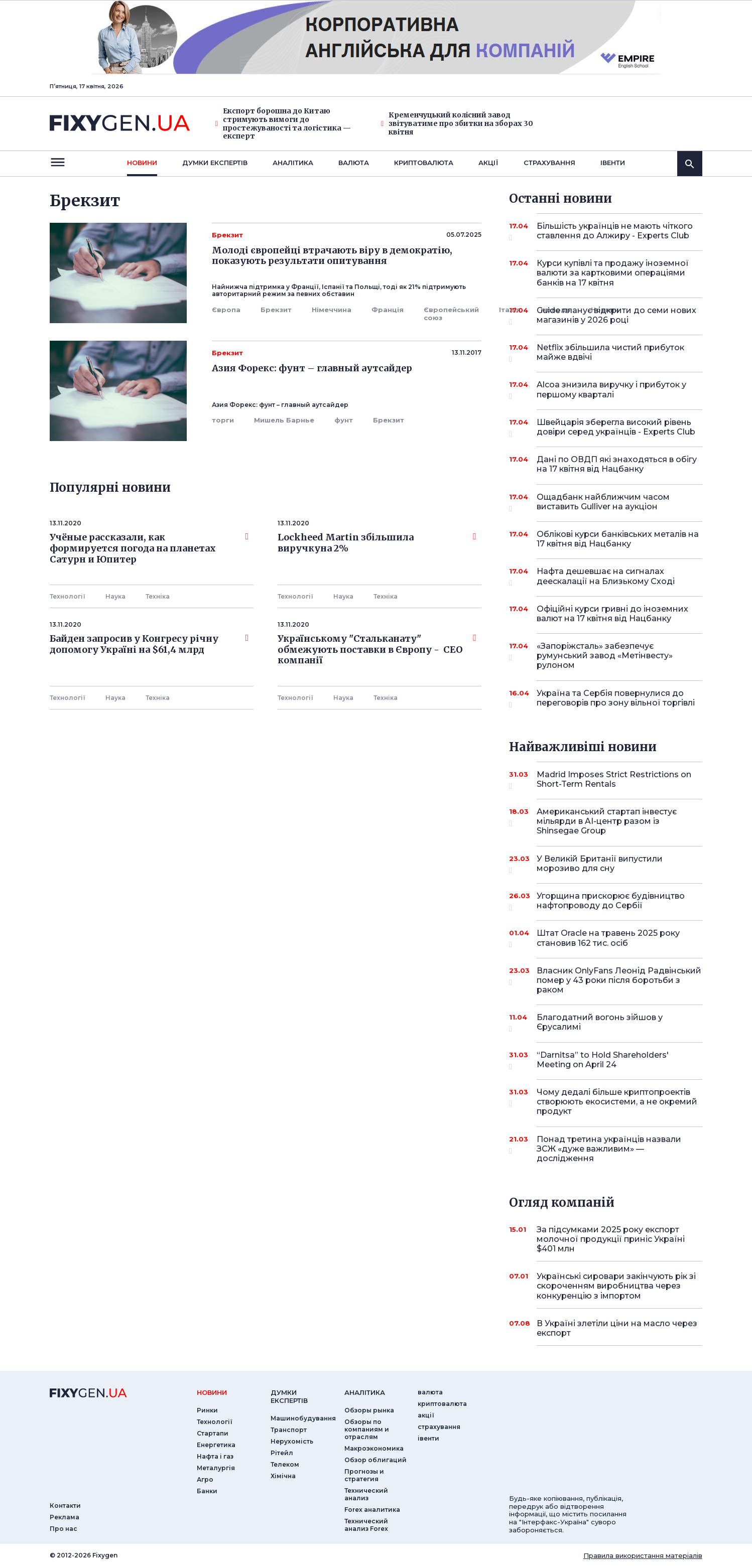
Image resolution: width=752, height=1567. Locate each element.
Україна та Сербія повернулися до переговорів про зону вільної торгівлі (616, 698)
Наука (115, 596)
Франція (387, 310)
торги (223, 420)
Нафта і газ (215, 1456)
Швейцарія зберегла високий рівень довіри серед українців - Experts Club (616, 427)
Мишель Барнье (284, 420)
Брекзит (276, 310)
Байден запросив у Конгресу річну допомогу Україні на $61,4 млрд (149, 644)
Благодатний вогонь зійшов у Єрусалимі (606, 1023)
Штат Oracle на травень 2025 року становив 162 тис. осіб (608, 938)
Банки (207, 1491)
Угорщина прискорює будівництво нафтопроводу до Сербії (611, 901)
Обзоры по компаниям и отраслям (366, 1429)
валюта (353, 163)
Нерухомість (292, 1441)
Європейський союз (451, 314)
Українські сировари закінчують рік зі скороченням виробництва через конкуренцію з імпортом (616, 1285)
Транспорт (289, 1430)
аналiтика (364, 1392)
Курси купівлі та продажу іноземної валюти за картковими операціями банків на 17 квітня (613, 272)
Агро (205, 1479)
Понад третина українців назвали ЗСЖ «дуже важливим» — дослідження (609, 1148)
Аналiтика (293, 163)
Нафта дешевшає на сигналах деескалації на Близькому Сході (606, 576)
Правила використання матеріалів (642, 1555)
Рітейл (282, 1453)
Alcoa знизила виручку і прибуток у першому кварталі (611, 390)
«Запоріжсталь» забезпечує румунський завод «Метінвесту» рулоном (606, 655)
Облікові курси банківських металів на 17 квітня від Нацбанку (618, 538)
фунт (343, 420)
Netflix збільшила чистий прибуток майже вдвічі (610, 353)
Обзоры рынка (369, 1410)
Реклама (64, 1517)
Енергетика (216, 1445)
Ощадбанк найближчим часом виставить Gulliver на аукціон (606, 502)
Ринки (207, 1410)
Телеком (285, 1464)
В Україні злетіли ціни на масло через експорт (617, 1328)
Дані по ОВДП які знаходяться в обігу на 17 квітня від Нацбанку (617, 464)
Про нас (63, 1528)
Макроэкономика (374, 1448)
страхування (549, 163)
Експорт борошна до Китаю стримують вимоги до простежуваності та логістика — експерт (283, 123)
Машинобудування (303, 1418)
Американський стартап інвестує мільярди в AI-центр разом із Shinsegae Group (607, 821)
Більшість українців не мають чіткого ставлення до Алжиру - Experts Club (615, 231)
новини (142, 163)
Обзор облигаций (375, 1460)
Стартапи (212, 1433)
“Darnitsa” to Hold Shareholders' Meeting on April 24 (606, 1060)
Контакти (65, 1505)
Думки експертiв (214, 163)
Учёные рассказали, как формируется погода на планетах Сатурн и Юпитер (149, 548)
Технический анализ (366, 1494)
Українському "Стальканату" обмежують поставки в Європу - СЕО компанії (377, 649)
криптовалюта (423, 163)
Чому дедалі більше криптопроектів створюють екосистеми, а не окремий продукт (617, 1101)
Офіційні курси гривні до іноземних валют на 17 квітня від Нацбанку (612, 613)
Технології (67, 596)
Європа (226, 310)
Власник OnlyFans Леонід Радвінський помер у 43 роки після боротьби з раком (619, 980)
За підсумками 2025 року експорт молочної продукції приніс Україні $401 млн (611, 1239)
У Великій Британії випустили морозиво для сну (606, 864)
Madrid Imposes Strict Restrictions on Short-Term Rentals (614, 780)
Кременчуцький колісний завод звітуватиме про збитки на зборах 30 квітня (457, 123)
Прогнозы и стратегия (364, 1475)
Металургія (216, 1468)
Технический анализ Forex (366, 1524)
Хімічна (283, 1476)
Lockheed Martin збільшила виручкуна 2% (377, 543)
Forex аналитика (372, 1509)
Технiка (158, 596)
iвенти (612, 163)
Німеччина (331, 310)
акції (488, 163)
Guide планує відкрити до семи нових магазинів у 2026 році (616, 316)
